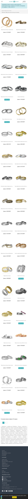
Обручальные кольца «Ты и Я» (21, 320)
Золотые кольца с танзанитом (21, 440)
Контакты (4, 471)
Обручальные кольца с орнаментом (7, 29)
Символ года (4, 459)
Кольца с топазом (4, 442)
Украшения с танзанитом (5, 427)
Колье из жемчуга (17, 435)
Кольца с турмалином (10, 440)
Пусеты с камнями (22, 436)
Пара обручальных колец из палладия (21, 387)
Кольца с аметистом (22, 426)
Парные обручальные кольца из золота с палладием (9, 163)
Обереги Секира (19, 431)
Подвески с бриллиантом (10, 431)
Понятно (14, 497)
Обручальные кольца (7, 275)
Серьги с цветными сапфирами (17, 427)
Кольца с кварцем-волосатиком (7, 435)
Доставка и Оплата (5, 472)
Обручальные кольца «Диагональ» (21, 74)
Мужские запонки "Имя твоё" (7, 461)
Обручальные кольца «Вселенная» (7, 387)
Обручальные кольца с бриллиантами (7, 208)
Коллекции (4, 455)
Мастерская (4, 451)
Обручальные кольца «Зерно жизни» (7, 365)
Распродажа (4, 454)
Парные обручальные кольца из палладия (8, 141)
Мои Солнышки (5, 460)
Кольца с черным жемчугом (18, 438)
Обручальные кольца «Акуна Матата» (7, 96)
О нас (3, 470)
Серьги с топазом (13, 434)
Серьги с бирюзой (9, 443)
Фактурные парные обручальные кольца (7, 186)
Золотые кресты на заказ (18, 443)
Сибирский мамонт (5, 466)
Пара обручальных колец (21, 119)
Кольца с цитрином (14, 442)
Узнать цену (21, 77)
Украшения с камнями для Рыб (7, 438)
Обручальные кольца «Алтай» (21, 29)
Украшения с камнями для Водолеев (9, 426)
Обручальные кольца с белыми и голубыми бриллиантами (10, 74)
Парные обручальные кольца (7, 119)
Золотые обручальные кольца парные (21, 253)
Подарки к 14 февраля (12, 436)
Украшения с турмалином (15, 430)
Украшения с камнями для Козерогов (16, 429)
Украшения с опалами (5, 434)
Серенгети (4, 462)
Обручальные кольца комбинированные (7, 253)
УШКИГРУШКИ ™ (5, 464)
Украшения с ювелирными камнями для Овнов (14, 439)
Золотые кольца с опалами (22, 434)
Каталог (3, 450)
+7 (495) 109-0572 (5, 485)
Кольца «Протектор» (21, 96)
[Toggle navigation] (2, 1)
